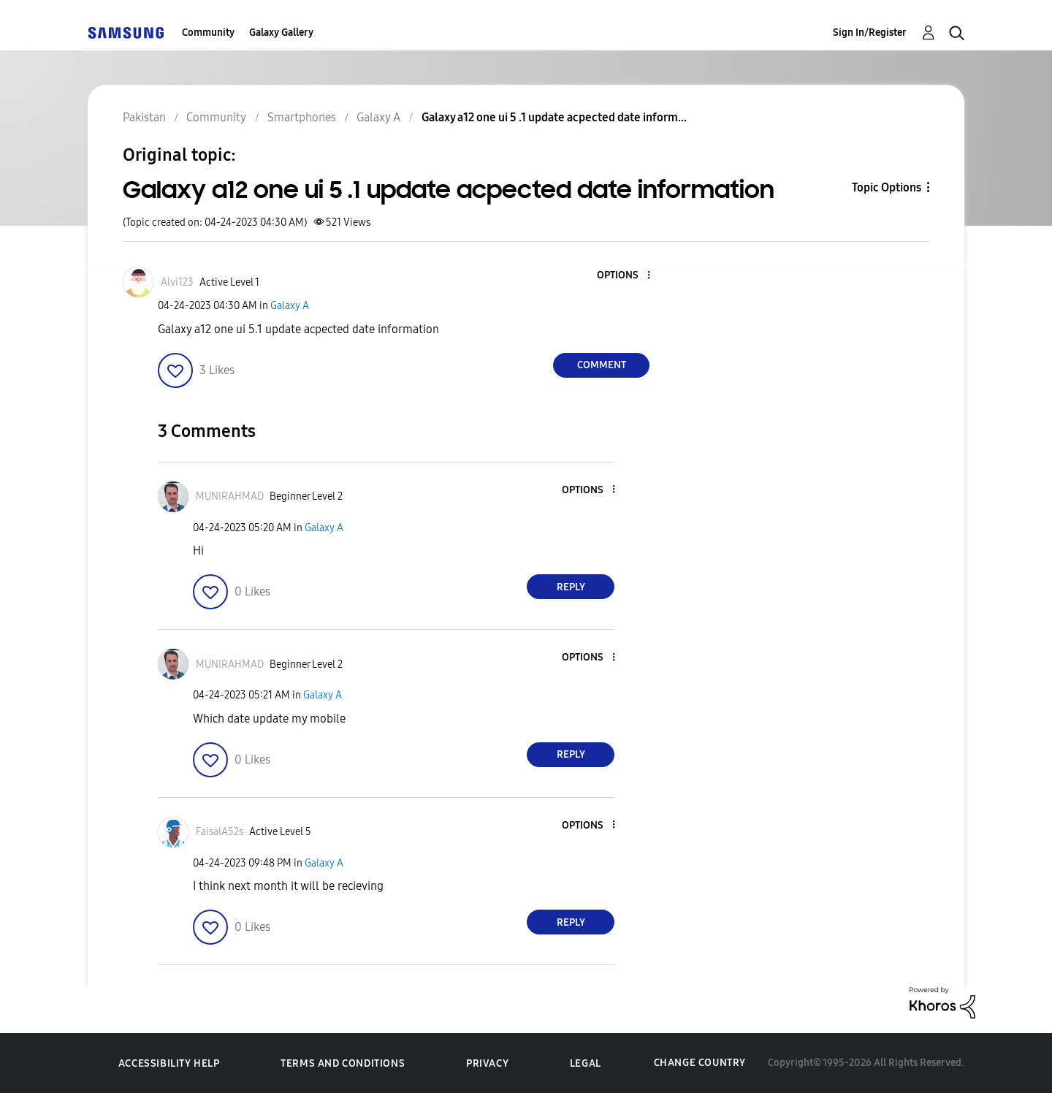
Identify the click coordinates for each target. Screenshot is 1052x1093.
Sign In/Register (870, 32)
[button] (624, 276)
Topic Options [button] (886, 187)
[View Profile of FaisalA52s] (219, 832)
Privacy (487, 1063)
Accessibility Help (169, 1063)
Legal (585, 1063)
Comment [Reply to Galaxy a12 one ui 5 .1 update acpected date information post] (601, 365)
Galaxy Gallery (281, 32)
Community (208, 32)
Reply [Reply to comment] (571, 587)
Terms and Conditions (343, 1063)
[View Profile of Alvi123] (177, 282)
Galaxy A (289, 306)
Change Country (700, 1062)
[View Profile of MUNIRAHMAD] (230, 496)
